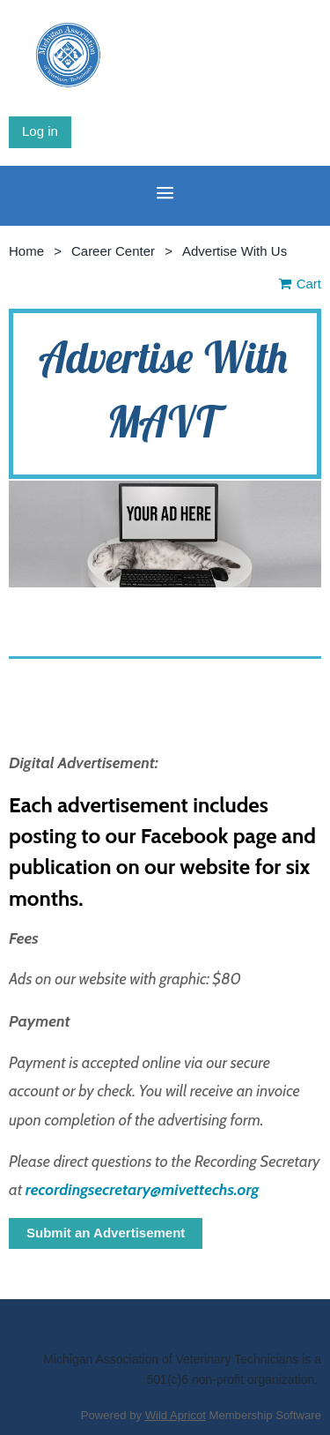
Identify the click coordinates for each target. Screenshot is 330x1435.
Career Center (113, 250)
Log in (40, 130)
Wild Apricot (175, 1415)
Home (26, 250)
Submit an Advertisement (105, 1232)
